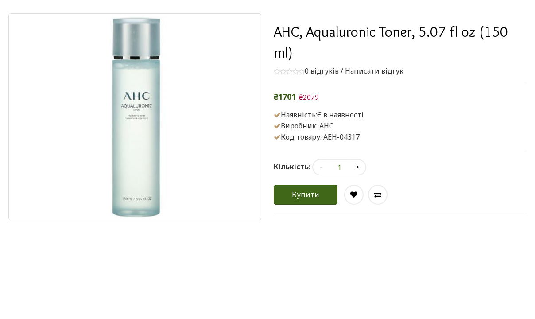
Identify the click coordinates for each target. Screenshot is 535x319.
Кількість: (292, 166)
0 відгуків (322, 71)
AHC (326, 126)
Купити (305, 194)
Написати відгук (374, 71)
